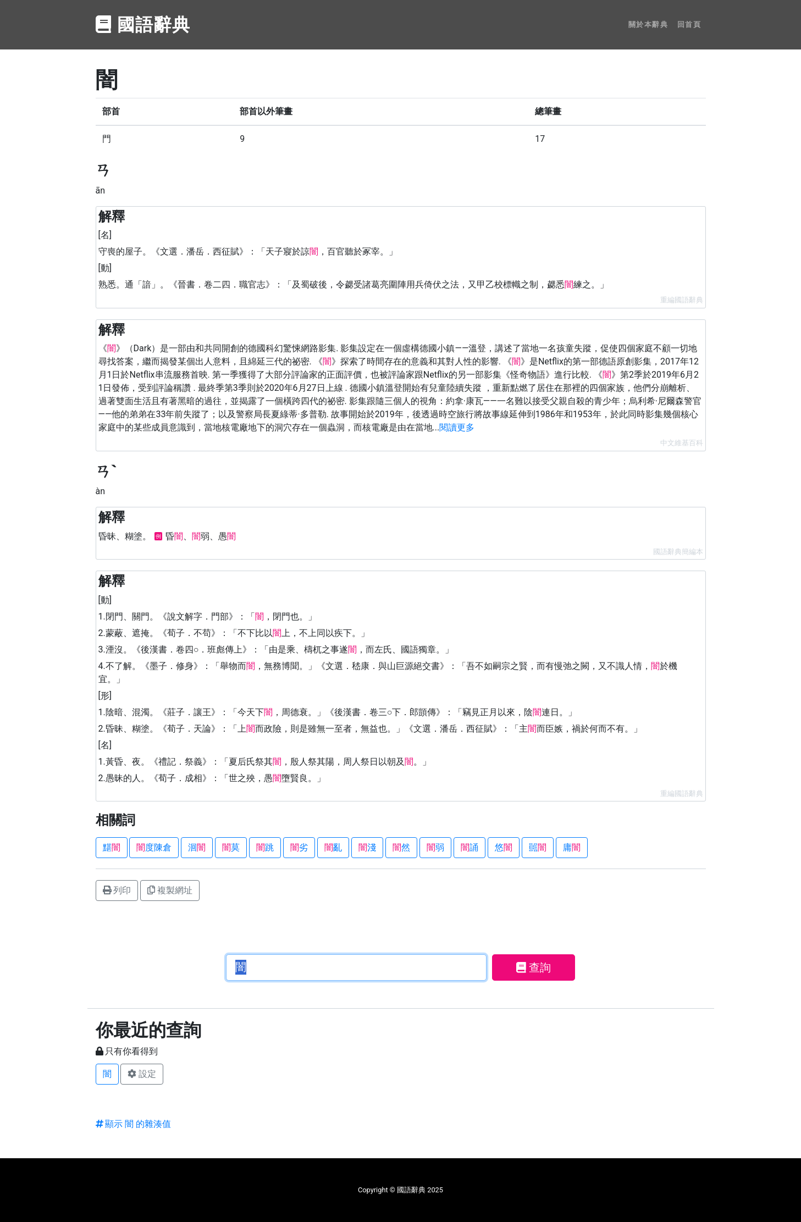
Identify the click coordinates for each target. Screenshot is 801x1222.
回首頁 (689, 24)
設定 (142, 1074)
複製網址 (169, 890)
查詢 (533, 967)
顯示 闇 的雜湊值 (134, 1124)
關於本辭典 (648, 24)
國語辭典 (143, 24)
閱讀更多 (456, 427)
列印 (117, 890)
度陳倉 (154, 847)
